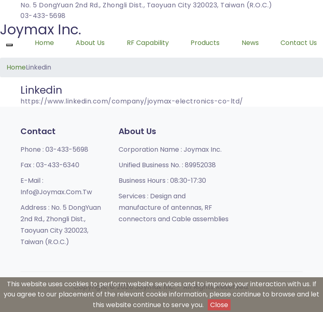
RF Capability (148, 42)
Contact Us (298, 42)
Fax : (49, 165)
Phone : (54, 149)
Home (44, 42)
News (250, 42)
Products (205, 42)
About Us (90, 42)
